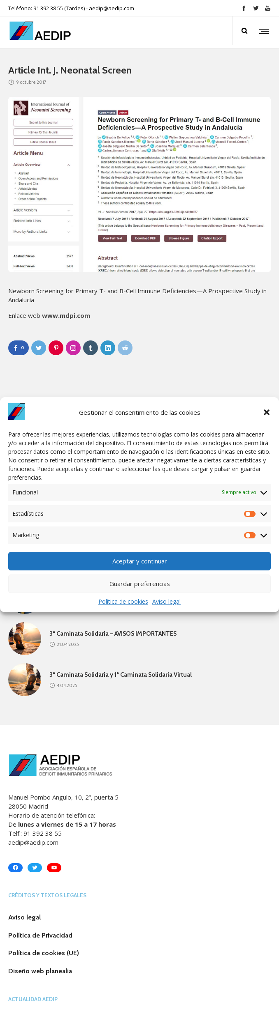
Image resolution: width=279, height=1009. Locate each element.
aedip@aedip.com (111, 8)
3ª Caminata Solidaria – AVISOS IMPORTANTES (113, 633)
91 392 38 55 (42, 833)
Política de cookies (123, 601)
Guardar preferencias (139, 583)
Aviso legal (166, 601)
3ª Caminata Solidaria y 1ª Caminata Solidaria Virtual (120, 674)
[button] (267, 412)
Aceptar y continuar (139, 561)
